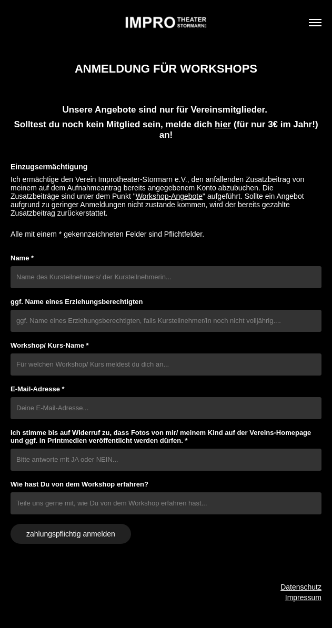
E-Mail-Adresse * (38, 389)
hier (223, 124)
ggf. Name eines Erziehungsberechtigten (77, 302)
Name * (22, 258)
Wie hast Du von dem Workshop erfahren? (79, 484)
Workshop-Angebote (169, 196)
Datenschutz (300, 587)
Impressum (303, 597)
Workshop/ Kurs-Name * (50, 345)
